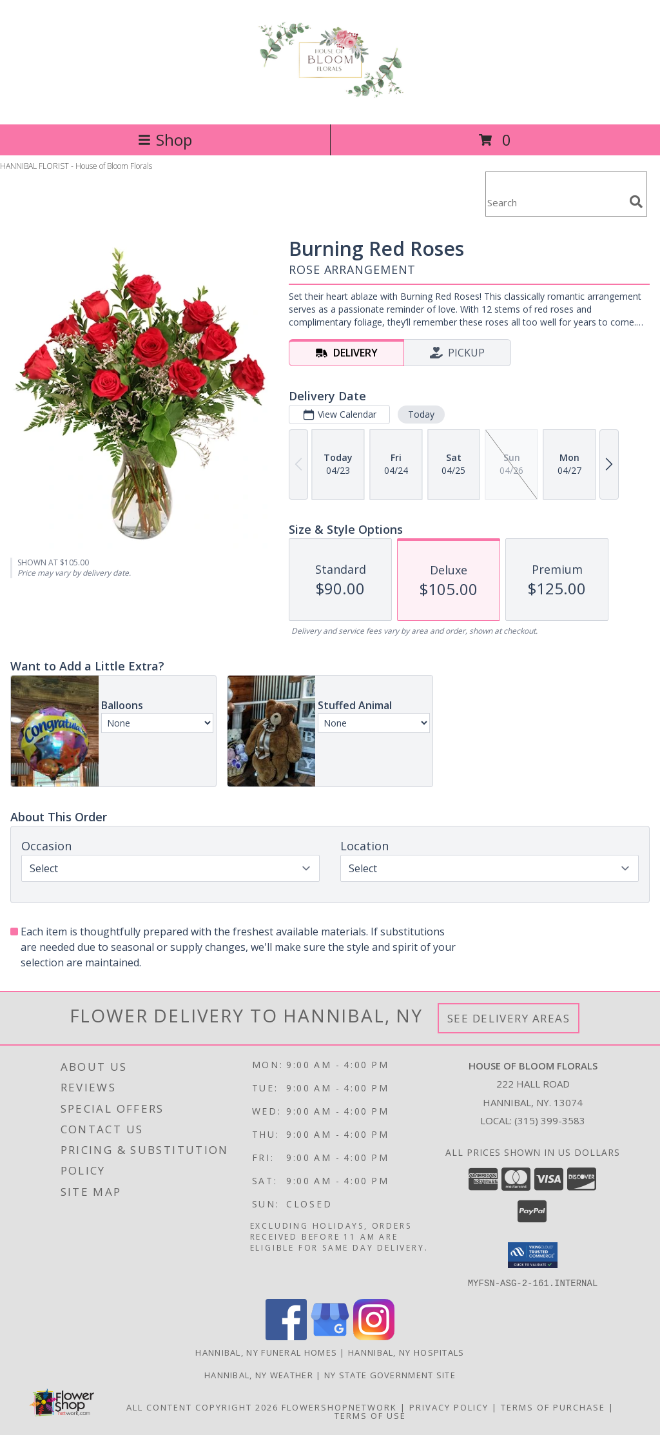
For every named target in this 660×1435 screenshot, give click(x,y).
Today (421, 414)
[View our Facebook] (286, 1336)
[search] (636, 202)
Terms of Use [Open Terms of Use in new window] (370, 1415)
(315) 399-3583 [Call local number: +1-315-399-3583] (549, 1120)
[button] (533, 1255)
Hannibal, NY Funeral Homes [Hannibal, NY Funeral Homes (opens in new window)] (266, 1352)
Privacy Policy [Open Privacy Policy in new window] (449, 1406)
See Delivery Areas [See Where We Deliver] (508, 1018)
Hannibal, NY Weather (258, 1374)
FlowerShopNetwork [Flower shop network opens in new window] (339, 1406)
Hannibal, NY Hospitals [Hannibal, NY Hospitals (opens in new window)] (406, 1352)
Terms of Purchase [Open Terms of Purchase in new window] (553, 1406)
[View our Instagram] (373, 1336)
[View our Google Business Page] (330, 1336)
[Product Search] (555, 202)
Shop (165, 139)
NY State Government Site (390, 1374)
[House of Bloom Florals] (330, 93)
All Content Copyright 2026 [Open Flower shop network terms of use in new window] (202, 1406)
